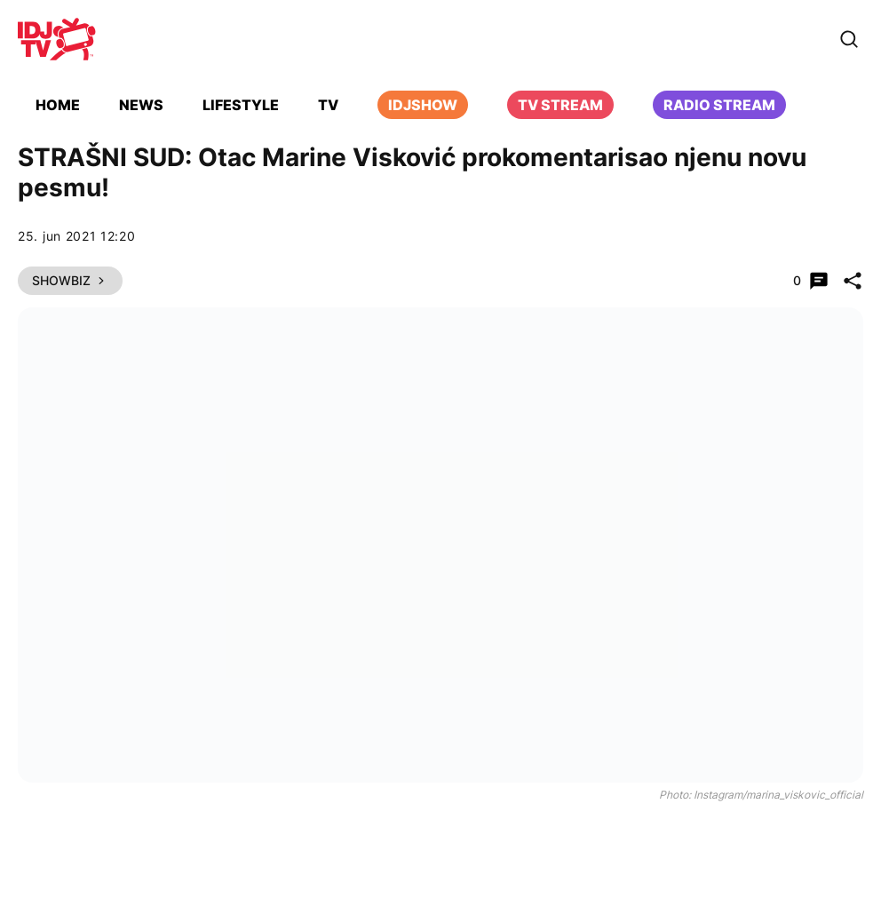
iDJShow (422, 105)
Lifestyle (240, 105)
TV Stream (560, 105)
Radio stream (719, 105)
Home (58, 105)
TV (328, 105)
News (141, 105)
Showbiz (70, 280)
